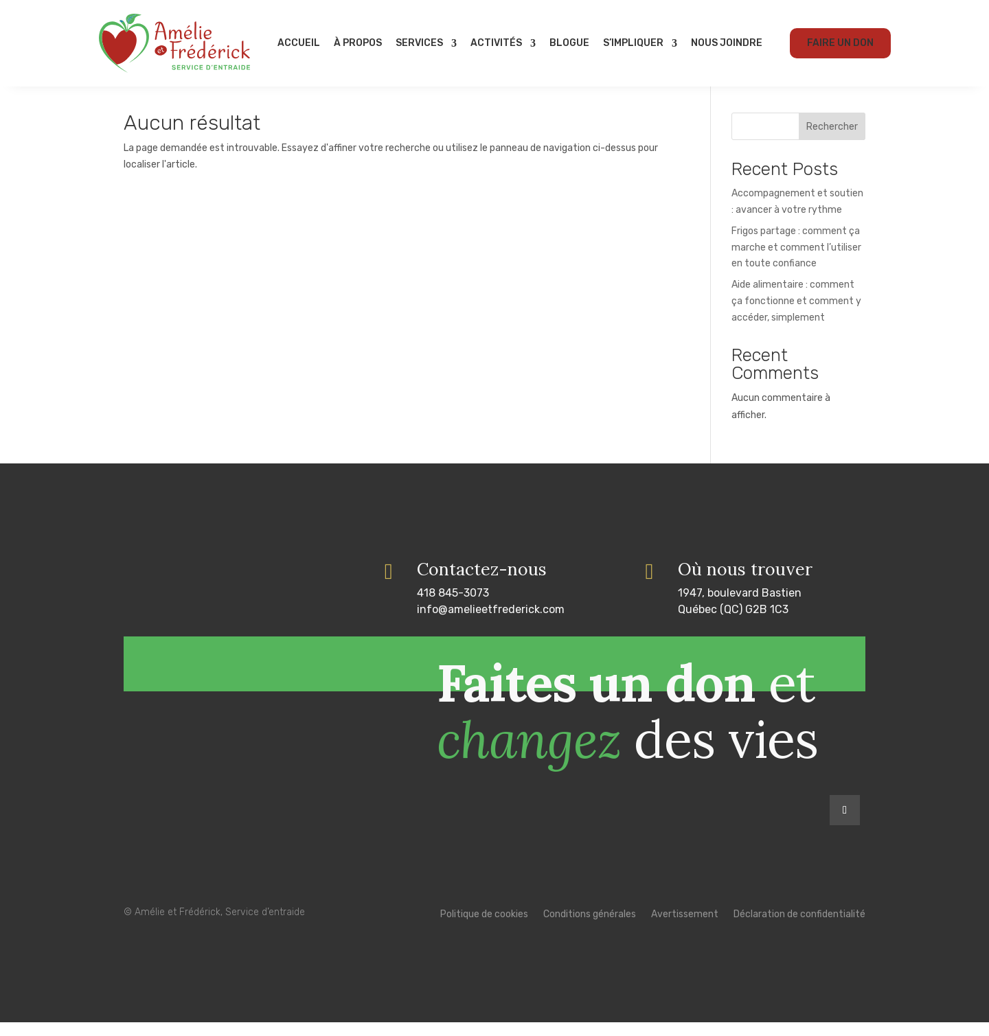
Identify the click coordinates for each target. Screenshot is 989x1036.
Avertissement (684, 928)
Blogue (569, 43)
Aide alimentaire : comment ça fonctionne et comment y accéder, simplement (796, 314)
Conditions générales (589, 928)
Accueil (298, 43)
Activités (496, 43)
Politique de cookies (484, 928)
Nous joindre (726, 43)
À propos (358, 43)
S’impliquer (633, 43)
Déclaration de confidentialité (799, 928)
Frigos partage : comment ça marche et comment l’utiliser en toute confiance (796, 261)
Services (419, 43)
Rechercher (832, 140)
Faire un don (840, 43)
